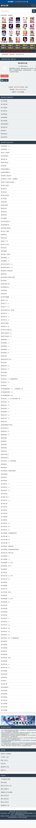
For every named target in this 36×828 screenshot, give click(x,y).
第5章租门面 (4, 159)
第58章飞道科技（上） (6, 333)
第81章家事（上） (5, 408)
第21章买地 (4, 211)
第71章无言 (4, 375)
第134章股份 (4, 582)
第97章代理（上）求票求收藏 (8, 461)
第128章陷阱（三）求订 (7, 562)
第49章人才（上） (5, 303)
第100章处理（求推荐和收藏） (8, 470)
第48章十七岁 (4, 300)
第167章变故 (4, 120)
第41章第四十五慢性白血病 (8, 277)
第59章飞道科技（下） (6, 336)
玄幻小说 (12, 54)
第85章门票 (4, 421)
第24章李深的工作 (5, 221)
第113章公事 (4, 513)
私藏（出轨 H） (5, 760)
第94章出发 (4, 451)
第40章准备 (4, 274)
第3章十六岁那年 (5, 152)
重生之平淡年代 (5, 802)
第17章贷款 (4, 198)
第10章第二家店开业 (6, 175)
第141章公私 (4, 605)
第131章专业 (4, 572)
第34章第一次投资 (5, 254)
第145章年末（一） (6, 618)
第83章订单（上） (5, 415)
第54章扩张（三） (5, 320)
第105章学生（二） (6, 487)
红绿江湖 (3, 763)
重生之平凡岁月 (5, 795)
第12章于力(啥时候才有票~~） (8, 182)
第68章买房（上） (5, 365)
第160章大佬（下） (6, 667)
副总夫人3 (3, 770)
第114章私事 (4, 516)
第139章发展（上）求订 (7, 598)
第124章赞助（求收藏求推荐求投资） (10, 549)
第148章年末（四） (6, 628)
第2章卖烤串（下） (6, 149)
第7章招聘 (3, 165)
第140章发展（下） (6, 602)
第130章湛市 (4, 569)
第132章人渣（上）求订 (7, 575)
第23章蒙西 (4, 218)
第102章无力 (4, 477)
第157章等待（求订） (6, 657)
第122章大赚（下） (6, 543)
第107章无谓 (4, 493)
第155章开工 (4, 651)
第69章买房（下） (5, 369)
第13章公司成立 (5, 185)
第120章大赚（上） (6, 536)
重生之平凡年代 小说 (6, 785)
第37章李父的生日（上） (7, 264)
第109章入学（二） (6, 500)
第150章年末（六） (6, 634)
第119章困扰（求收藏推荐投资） (9, 533)
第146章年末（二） (6, 621)
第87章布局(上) (5, 428)
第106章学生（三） (6, 490)
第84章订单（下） (5, 418)
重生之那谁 (4, 782)
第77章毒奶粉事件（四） (7, 395)
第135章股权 (4, 585)
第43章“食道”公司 (5, 283)
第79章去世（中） (5, 402)
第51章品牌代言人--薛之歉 (7, 310)
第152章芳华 (4, 641)
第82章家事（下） (5, 411)
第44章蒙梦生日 (5, 287)
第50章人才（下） (5, 306)
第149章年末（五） (6, 631)
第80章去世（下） (5, 405)
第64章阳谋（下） (5, 352)
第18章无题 (4, 202)
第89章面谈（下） (5, 434)
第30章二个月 (4, 241)
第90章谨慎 (4, 438)
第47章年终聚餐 (5, 297)
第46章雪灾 (4, 293)
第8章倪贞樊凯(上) (5, 169)
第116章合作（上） (6, 523)
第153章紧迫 (4, 644)
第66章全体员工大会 (6, 359)
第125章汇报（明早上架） (7, 552)
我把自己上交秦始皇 (6, 753)
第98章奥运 (4, 464)
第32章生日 (4, 247)
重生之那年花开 (5, 798)
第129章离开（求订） (6, 566)
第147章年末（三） (6, 625)
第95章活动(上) (5, 454)
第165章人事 (4, 127)
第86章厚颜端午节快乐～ (7, 425)
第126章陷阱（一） (6, 556)
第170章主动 (4, 111)
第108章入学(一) (5, 497)
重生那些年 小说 (5, 805)
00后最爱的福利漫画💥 (21, 1)
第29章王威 (4, 238)
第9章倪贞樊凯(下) (5, 172)
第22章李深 (4, 215)
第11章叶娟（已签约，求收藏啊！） (10, 179)
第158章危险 (4, 661)
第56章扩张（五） (5, 326)
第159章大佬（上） (6, 664)
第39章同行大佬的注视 (6, 270)
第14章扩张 (4, 188)
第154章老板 (4, 648)
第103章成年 (4, 480)
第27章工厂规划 (5, 231)
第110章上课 (4, 503)
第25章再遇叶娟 (5, 224)
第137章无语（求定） (6, 592)
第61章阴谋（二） (5, 343)
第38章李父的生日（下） (7, 267)
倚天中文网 (5, 54)
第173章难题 (21, 92)
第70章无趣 (4, 372)
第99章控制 (4, 467)
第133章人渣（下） (6, 579)
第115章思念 (4, 520)
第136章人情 (4, 588)
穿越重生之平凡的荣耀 (6, 792)
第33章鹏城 (4, 251)
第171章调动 (4, 107)
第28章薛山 (4, 234)
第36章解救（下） (5, 261)
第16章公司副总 (5, 195)
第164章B (3, 130)
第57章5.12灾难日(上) (6, 329)
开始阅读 (4, 76)
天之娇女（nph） (5, 757)
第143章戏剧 (4, 611)
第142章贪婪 (4, 608)
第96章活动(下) (5, 457)
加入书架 (4, 80)
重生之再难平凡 (5, 789)
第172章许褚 (4, 104)
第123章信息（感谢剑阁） (7, 546)
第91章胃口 (4, 441)
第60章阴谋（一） (5, 339)
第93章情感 (4, 447)
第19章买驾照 (4, 205)
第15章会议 (4, 192)
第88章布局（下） (5, 431)
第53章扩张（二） (5, 316)
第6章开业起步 (4, 162)
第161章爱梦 (4, 670)
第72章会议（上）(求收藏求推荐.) (9, 379)
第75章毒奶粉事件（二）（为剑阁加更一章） (12, 388)
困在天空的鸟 (24, 66)
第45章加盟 (4, 290)
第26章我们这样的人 (6, 228)
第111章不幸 (4, 507)
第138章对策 (4, 595)
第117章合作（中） (6, 526)
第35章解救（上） (5, 257)
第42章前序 (4, 280)
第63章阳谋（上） (5, 349)
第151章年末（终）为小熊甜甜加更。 (10, 638)
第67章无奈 (4, 362)
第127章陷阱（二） (6, 559)
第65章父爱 (4, 356)
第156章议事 (4, 654)
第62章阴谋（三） (5, 346)
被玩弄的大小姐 (5, 766)
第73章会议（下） (5, 382)
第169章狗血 (4, 114)
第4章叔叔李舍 (4, 156)
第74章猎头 (4, 385)
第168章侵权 (4, 117)
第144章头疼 (4, 615)
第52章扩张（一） (5, 313)
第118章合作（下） (6, 529)
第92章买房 (4, 444)
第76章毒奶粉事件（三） (7, 392)
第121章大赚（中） (6, 539)
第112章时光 (4, 510)
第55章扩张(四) (5, 323)
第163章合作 (4, 133)
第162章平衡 (4, 137)
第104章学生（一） (6, 484)
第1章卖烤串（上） (6, 146)
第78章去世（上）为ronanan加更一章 (10, 398)
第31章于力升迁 (5, 244)
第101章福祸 (4, 474)
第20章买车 (4, 208)
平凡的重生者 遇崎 (5, 779)
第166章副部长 (4, 124)
